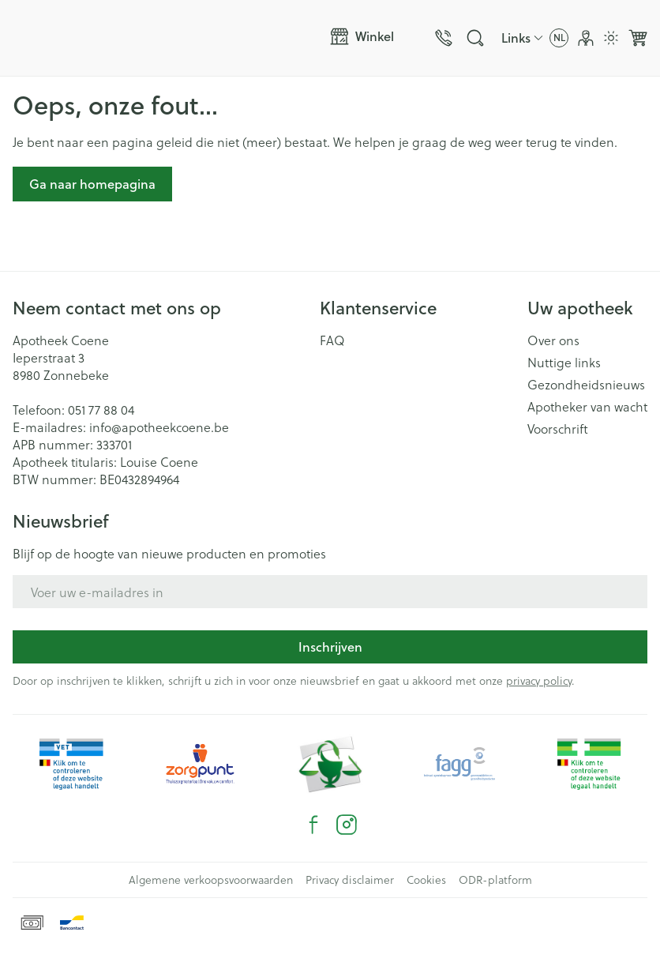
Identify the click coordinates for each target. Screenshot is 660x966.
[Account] (586, 38)
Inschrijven (330, 646)
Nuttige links (564, 362)
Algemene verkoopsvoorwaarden (211, 880)
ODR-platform (495, 880)
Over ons (553, 340)
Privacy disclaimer (350, 880)
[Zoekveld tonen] (475, 37)
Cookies (426, 880)
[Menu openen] (370, 36)
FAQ (332, 340)
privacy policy (539, 680)
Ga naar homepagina (92, 184)
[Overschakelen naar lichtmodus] (611, 38)
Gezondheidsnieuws (586, 384)
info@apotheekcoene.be (159, 427)
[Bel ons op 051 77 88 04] (443, 38)
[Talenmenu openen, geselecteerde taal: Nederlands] (558, 37)
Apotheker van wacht (587, 406)
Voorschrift (557, 429)
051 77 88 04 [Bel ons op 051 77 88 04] (101, 409)
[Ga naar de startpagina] (165, 38)
